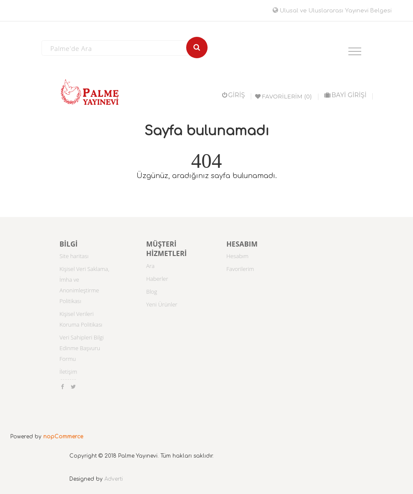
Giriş (233, 95)
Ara (150, 266)
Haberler (157, 279)
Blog (151, 291)
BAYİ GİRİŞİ (345, 95)
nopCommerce (63, 437)
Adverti (113, 479)
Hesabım (237, 256)
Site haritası (74, 256)
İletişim (68, 371)
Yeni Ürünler (162, 304)
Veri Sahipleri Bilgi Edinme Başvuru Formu (81, 348)
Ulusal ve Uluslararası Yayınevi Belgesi (332, 11)
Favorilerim (240, 269)
